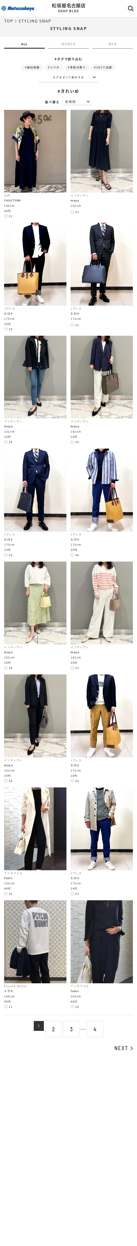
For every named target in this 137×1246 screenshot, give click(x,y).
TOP (8, 21)
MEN (112, 44)
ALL (24, 44)
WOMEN (68, 44)
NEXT (123, 1048)
